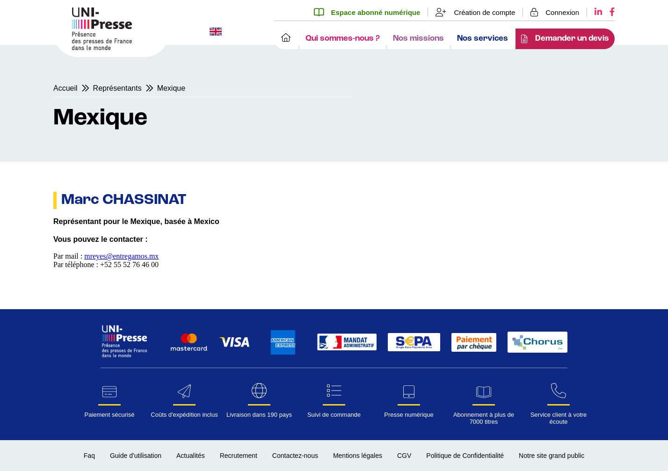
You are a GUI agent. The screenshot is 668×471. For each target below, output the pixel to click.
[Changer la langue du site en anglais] (216, 32)
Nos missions (418, 39)
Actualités (190, 455)
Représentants (117, 88)
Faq (89, 455)
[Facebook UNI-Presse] (608, 12)
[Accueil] (286, 39)
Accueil (65, 88)
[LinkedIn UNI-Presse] (594, 12)
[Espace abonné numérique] (371, 12)
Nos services (482, 39)
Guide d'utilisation (135, 455)
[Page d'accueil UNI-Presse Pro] (102, 47)
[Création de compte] (475, 12)
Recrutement (238, 455)
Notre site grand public (551, 455)
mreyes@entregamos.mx (121, 256)
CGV (404, 455)
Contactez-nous (295, 455)
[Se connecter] (555, 12)
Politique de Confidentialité (465, 455)
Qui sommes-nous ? (342, 39)
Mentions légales (357, 455)
